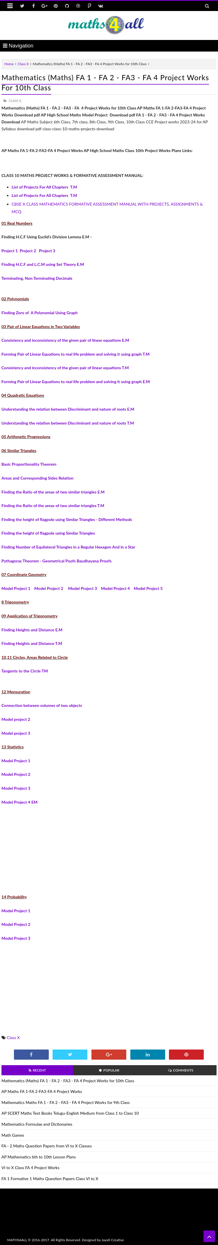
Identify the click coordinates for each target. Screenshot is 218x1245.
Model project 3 (15, 733)
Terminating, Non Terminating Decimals (36, 278)
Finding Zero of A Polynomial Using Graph (39, 312)
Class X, (15, 101)
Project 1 (9, 250)
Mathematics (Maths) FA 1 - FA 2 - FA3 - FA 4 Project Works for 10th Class (67, 1080)
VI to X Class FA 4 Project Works (30, 1167)
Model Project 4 (115, 588)
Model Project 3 (82, 588)
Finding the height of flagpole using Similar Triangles (48, 533)
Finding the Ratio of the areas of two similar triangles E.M (53, 491)
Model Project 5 (148, 588)
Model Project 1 (15, 588)
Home (9, 64)
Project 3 (47, 250)
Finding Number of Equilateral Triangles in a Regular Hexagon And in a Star (68, 546)
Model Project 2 (49, 588)
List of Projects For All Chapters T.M (44, 186)
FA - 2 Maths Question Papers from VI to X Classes (46, 1145)
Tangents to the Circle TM (24, 670)
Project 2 (28, 250)
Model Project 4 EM (19, 802)
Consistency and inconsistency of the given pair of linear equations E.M (65, 340)
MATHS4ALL (17, 1240)
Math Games (12, 1135)
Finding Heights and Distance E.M (31, 629)
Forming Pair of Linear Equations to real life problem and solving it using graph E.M (75, 381)
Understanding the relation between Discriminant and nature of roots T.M (67, 423)
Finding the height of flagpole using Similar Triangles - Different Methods (66, 519)
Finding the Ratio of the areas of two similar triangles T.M (52, 505)
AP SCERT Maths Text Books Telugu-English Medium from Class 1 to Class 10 (70, 1113)
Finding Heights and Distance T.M (31, 643)
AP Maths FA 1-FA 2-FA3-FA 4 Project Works (41, 1091)
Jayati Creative (113, 1240)
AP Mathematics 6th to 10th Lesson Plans (38, 1156)
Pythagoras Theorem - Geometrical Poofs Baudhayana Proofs (56, 560)
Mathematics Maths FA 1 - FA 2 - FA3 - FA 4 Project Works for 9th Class (65, 1102)
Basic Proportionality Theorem (28, 464)
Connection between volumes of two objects (41, 705)
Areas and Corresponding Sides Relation (37, 478)
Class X (23, 64)
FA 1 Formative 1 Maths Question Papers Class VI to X (49, 1178)
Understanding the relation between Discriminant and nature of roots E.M (67, 409)
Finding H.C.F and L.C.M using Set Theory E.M (42, 264)
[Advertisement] (108, 845)
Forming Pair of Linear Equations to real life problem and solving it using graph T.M (75, 354)
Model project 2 (15, 719)
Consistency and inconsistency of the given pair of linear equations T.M (65, 367)
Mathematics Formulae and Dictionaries (36, 1124)
